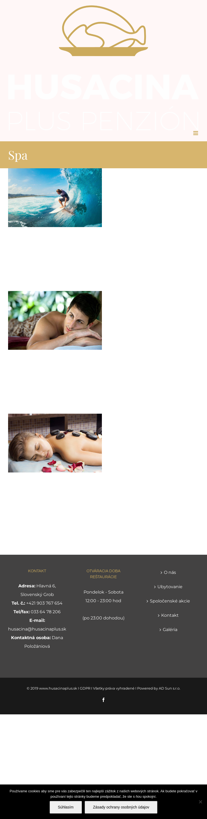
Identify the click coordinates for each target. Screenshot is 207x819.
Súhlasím (66, 807)
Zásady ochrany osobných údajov (121, 807)
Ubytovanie (169, 586)
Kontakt (170, 615)
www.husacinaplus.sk (58, 688)
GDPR (85, 688)
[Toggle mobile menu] (196, 133)
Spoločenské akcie (170, 601)
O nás (170, 572)
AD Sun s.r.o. (169, 688)
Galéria (170, 629)
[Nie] (200, 801)
